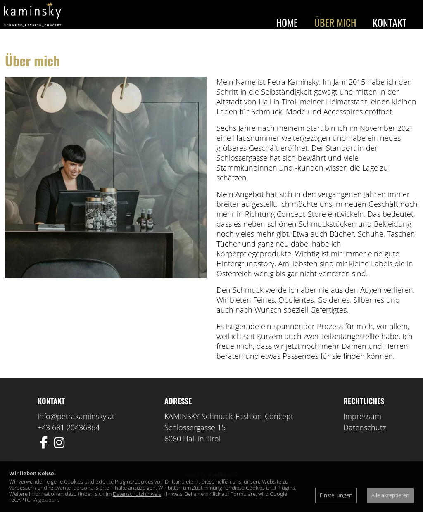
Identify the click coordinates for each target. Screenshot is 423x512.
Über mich (335, 22)
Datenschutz (364, 439)
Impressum (362, 428)
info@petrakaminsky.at (76, 428)
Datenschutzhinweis (137, 494)
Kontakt (389, 22)
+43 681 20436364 (69, 439)
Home (287, 22)
